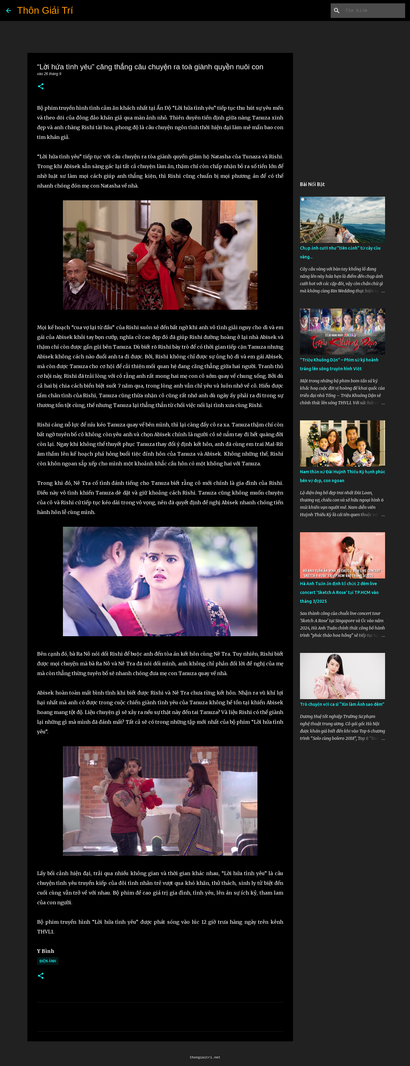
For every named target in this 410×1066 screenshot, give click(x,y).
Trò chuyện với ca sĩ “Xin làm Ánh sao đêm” (342, 704)
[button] (40, 87)
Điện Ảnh (48, 961)
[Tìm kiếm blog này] (373, 10)
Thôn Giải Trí (45, 10)
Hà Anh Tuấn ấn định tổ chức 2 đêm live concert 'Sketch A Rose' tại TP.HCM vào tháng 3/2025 (339, 592)
